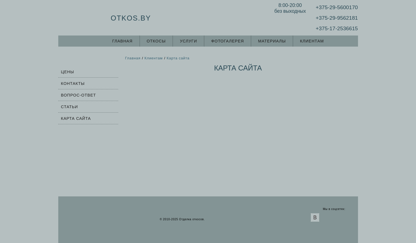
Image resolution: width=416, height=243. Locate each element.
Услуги (188, 41)
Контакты (73, 83)
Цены (67, 72)
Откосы (156, 41)
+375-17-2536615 (337, 28)
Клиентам (312, 41)
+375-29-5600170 (337, 7)
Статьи (69, 107)
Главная (122, 41)
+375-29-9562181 (337, 18)
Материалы (272, 41)
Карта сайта (76, 118)
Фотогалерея (227, 41)
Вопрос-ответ (78, 95)
